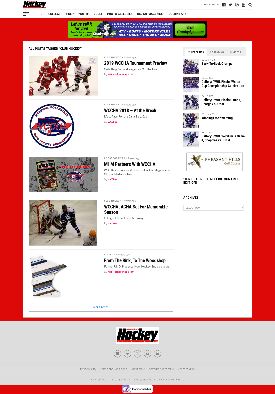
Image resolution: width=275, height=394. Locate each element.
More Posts (100, 307)
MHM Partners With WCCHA (129, 164)
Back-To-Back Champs (216, 64)
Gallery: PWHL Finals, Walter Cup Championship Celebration (222, 84)
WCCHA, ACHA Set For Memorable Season (135, 209)
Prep (70, 13)
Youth (83, 13)
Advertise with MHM (161, 369)
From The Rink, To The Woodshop (135, 260)
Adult (98, 13)
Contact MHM (186, 369)
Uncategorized (114, 158)
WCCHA (112, 122)
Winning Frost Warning (216, 118)
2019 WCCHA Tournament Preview (135, 63)
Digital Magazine (150, 13)
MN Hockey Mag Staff (121, 74)
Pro (40, 13)
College (54, 13)
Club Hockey (112, 57)
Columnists (178, 13)
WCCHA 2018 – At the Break (130, 110)
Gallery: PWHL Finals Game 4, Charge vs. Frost (221, 102)
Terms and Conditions (113, 369)
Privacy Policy (88, 369)
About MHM (138, 369)
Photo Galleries (120, 13)
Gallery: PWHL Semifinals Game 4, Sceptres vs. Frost (222, 138)
